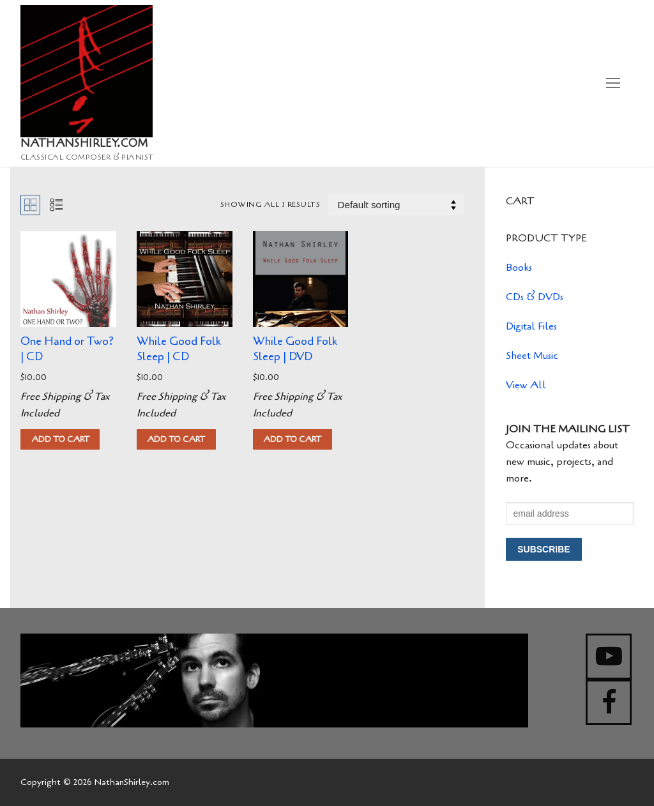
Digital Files (531, 326)
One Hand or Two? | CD (67, 348)
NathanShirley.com (84, 143)
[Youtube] (609, 657)
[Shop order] (396, 205)
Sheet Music (532, 356)
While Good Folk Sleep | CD (179, 348)
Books (519, 268)
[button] (60, 439)
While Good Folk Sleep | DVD (295, 348)
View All (526, 385)
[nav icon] (613, 83)
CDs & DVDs (534, 297)
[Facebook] (609, 703)
